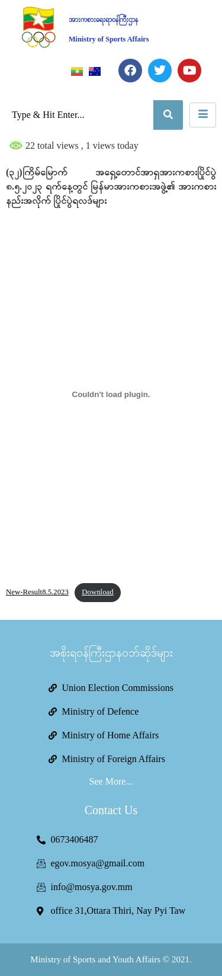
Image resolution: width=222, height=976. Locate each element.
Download (97, 592)
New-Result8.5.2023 (37, 592)
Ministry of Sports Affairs (109, 39)
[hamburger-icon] (202, 115)
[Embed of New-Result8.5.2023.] (111, 394)
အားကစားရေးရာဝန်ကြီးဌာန (103, 19)
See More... (111, 781)
